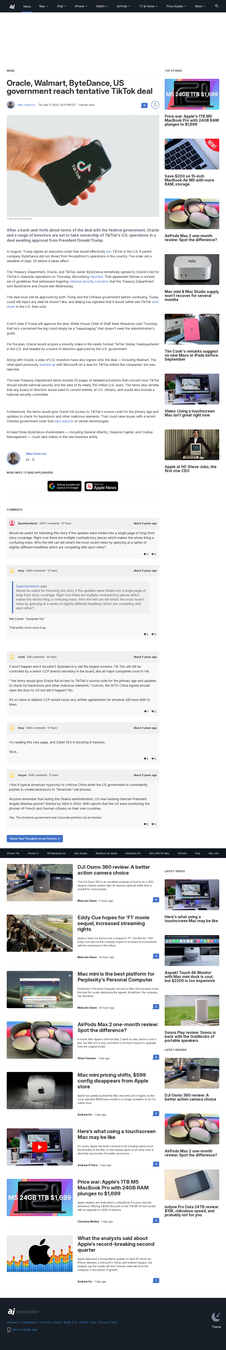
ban (109, 251)
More (200, 6)
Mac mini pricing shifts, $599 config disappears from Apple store (113, 1081)
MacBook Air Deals (106, 853)
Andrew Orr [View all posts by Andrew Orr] (85, 1114)
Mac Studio (80, 853)
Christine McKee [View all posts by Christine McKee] (88, 1221)
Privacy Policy (108, 1322)
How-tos (45, 1322)
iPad (62, 6)
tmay (21, 570)
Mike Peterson (26, 104)
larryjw (22, 775)
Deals (57, 1322)
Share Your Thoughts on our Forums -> (35, 838)
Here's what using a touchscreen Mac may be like (117, 1134)
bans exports (63, 421)
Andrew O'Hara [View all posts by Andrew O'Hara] (88, 1165)
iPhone (81, 6)
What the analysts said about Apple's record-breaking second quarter (116, 1244)
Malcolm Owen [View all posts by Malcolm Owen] (87, 900)
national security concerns (89, 281)
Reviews (12, 1322)
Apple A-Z (70, 1322)
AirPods (124, 6)
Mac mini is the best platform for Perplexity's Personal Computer (116, 977)
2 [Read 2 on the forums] (156, 956)
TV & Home (148, 6)
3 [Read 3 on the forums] (156, 1164)
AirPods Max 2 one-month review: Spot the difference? (118, 1027)
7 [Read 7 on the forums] (156, 1280)
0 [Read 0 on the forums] (156, 899)
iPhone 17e (13, 853)
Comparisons (28, 1322)
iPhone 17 (33, 853)
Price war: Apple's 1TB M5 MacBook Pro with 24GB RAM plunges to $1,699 (113, 1188)
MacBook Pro (133, 853)
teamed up (47, 365)
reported (96, 277)
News (27, 6)
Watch (102, 6)
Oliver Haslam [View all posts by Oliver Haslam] (87, 1058)
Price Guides (176, 6)
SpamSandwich (28, 523)
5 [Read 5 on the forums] (156, 1057)
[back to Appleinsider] (12, 6)
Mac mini (214, 853)
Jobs (93, 1322)
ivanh (22, 656)
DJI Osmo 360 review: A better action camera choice (114, 870)
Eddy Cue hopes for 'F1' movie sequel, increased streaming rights (113, 923)
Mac (44, 6)
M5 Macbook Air (56, 853)
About (145, 523)
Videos (83, 1322)
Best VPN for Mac (159, 853)
